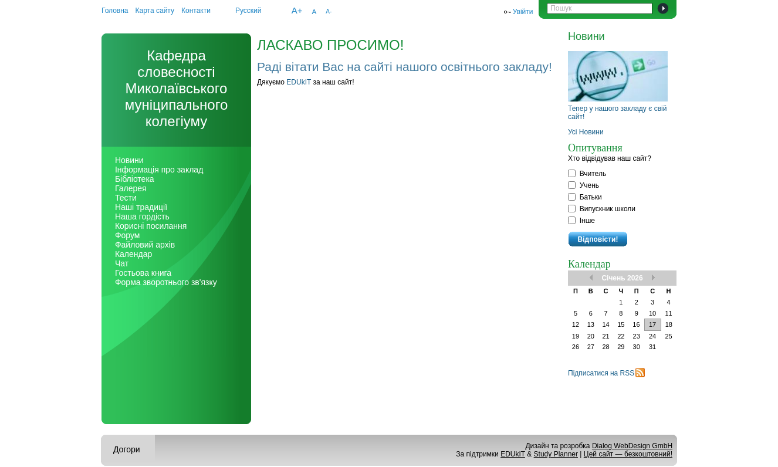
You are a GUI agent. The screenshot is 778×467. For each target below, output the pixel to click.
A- (329, 11)
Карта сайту (155, 10)
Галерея (131, 188)
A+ (297, 10)
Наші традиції (141, 207)
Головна (115, 10)
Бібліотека (134, 179)
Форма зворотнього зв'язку (166, 282)
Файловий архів (145, 244)
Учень (583, 185)
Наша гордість (142, 216)
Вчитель (587, 174)
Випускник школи (601, 209)
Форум (127, 235)
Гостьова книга (143, 273)
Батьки (585, 197)
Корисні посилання (151, 226)
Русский (248, 10)
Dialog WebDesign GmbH (632, 446)
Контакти (196, 10)
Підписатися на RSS (601, 373)
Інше (581, 220)
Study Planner (556, 454)
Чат (121, 263)
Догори (126, 449)
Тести (126, 197)
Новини (129, 160)
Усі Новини (586, 132)
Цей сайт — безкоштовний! (628, 454)
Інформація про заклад (159, 169)
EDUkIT (298, 82)
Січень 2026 (621, 278)
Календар (133, 254)
